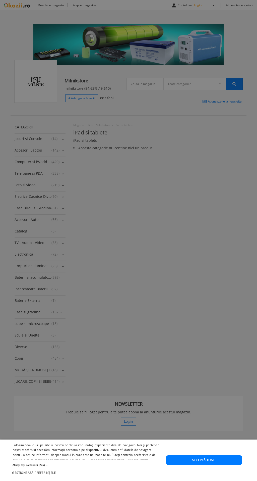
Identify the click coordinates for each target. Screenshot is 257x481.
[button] (87, 473)
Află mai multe (138, 468)
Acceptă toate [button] (204, 469)
